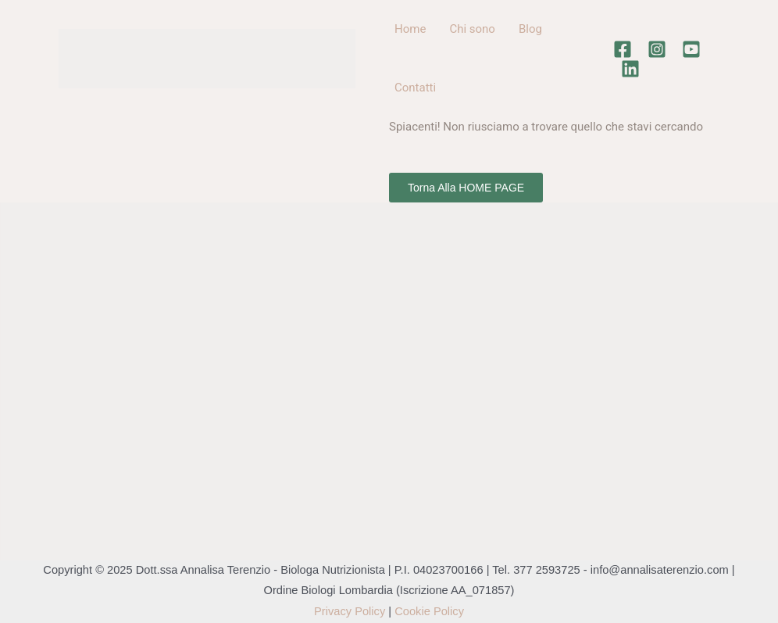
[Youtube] (691, 49)
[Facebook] (622, 49)
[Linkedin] (630, 68)
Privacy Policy (349, 611)
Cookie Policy (429, 611)
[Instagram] (657, 49)
